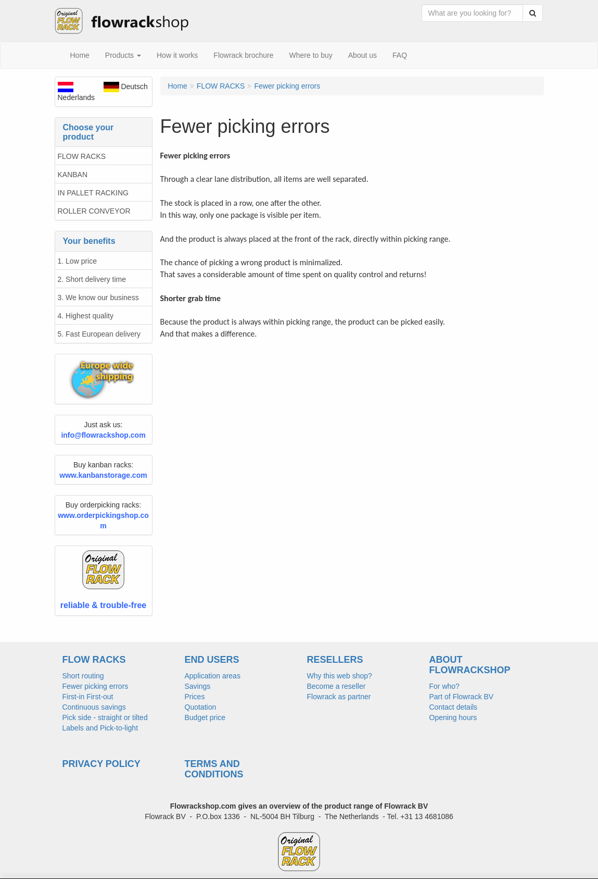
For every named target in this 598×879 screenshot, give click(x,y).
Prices (195, 696)
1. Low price (77, 261)
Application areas (212, 676)
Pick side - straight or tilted (105, 717)
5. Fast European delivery (99, 334)
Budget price (205, 717)
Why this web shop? (339, 676)
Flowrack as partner (339, 696)
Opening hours (453, 717)
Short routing (83, 676)
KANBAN (73, 174)
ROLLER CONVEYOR (94, 211)
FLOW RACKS (82, 156)
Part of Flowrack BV (461, 696)
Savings (198, 686)
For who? (444, 686)
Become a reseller (336, 686)
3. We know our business (98, 297)
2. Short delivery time (92, 279)
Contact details (453, 707)
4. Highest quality (85, 316)
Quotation (201, 707)
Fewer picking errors (95, 686)
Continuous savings (94, 707)
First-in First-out (87, 696)
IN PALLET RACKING (93, 193)
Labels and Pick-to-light (100, 728)
